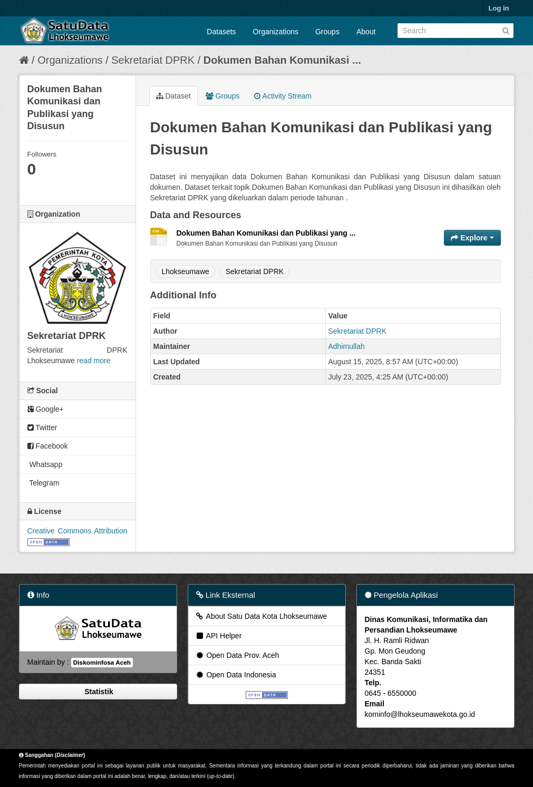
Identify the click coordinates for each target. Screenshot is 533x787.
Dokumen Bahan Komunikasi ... (282, 60)
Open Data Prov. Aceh (237, 655)
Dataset (173, 96)
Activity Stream (282, 96)
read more (94, 360)
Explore (472, 238)
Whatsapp (45, 464)
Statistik (97, 691)
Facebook (47, 446)
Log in (499, 8)
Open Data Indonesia (235, 675)
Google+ (45, 409)
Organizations (275, 31)
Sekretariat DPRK (153, 60)
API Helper (218, 635)
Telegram (43, 483)
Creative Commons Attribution (77, 531)
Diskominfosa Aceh (102, 662)
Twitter (42, 427)
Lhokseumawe (185, 271)
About (366, 31)
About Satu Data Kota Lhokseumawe (261, 616)
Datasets (221, 31)
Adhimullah (346, 346)
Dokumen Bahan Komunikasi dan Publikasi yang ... (266, 233)
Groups (327, 31)
